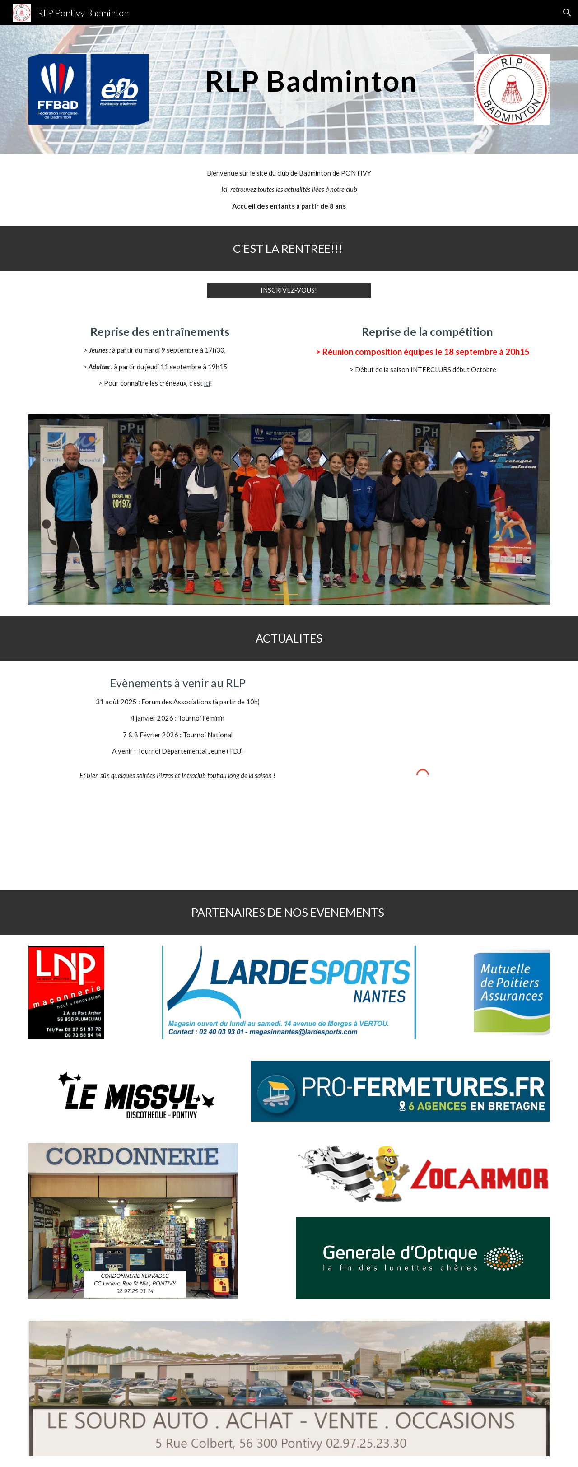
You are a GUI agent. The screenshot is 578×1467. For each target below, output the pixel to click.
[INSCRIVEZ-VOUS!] (289, 290)
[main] (311, 77)
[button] (567, 12)
